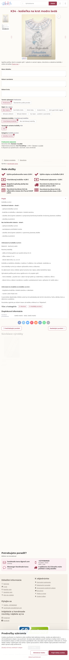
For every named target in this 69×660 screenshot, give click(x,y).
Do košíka (48, 154)
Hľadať (53, 3)
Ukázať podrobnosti (34, 657)
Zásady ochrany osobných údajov (12, 647)
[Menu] (65, 3)
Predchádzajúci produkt (11, 328)
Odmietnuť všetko (39, 653)
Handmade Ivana (12, 164)
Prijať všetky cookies (58, 653)
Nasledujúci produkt (57, 328)
